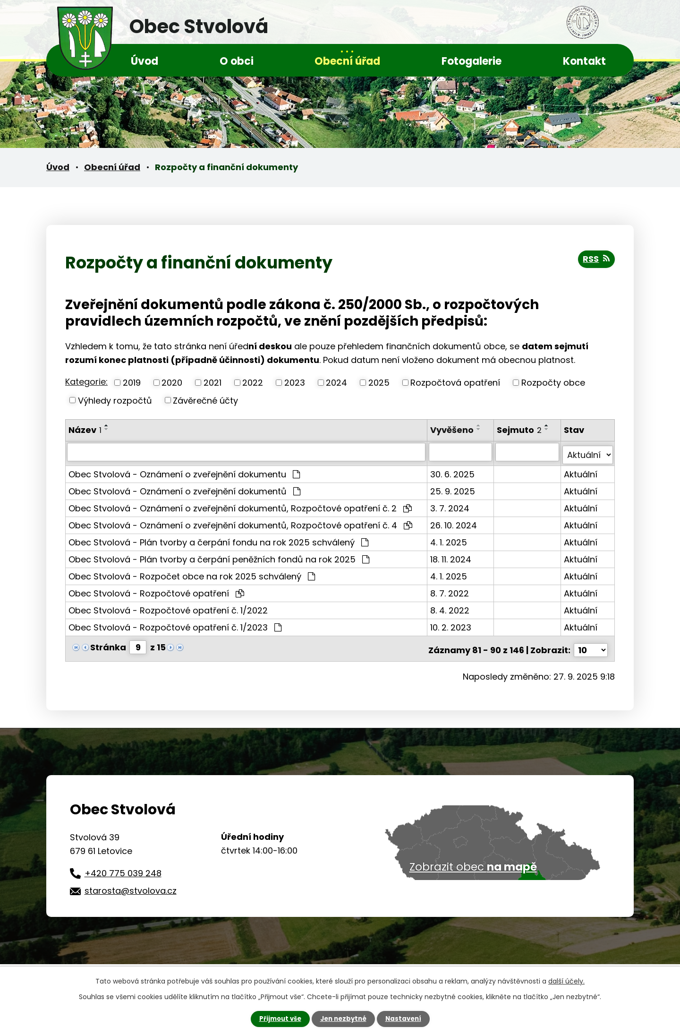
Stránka (108, 644)
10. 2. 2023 (451, 624)
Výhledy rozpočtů (115, 400)
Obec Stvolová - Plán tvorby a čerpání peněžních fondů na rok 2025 (218, 556)
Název (85, 430)
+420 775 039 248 (123, 866)
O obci (237, 61)
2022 (252, 382)
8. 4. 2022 (450, 607)
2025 (379, 382)
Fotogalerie (472, 61)
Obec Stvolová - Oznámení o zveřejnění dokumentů (184, 488)
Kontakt (584, 61)
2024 (336, 382)
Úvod (144, 61)
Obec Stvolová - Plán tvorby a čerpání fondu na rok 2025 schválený (218, 539)
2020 (172, 382)
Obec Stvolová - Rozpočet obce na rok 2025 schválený (191, 573)
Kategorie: (86, 382)
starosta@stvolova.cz (131, 884)
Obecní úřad (347, 61)
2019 (132, 382)
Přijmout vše (277, 1018)
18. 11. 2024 (451, 556)
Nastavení (406, 1018)
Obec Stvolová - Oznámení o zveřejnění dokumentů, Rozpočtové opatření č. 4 (240, 522)
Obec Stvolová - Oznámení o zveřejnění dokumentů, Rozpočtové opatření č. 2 (240, 505)
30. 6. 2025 (453, 471)
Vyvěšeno (453, 430)
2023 (294, 382)
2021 (212, 382)
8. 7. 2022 (450, 590)
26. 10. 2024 (454, 522)
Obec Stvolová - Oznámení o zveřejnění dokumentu (184, 471)
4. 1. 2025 (449, 539)
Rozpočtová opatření (455, 382)
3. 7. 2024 (450, 505)
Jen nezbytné (343, 1018)
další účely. (566, 980)
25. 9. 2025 (453, 488)
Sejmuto (520, 430)
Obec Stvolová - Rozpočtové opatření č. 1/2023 (174, 624)
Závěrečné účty (205, 400)
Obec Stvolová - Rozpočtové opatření (156, 590)
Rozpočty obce (553, 382)
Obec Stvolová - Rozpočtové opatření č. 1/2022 (168, 607)
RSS (595, 261)
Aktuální (581, 471)
